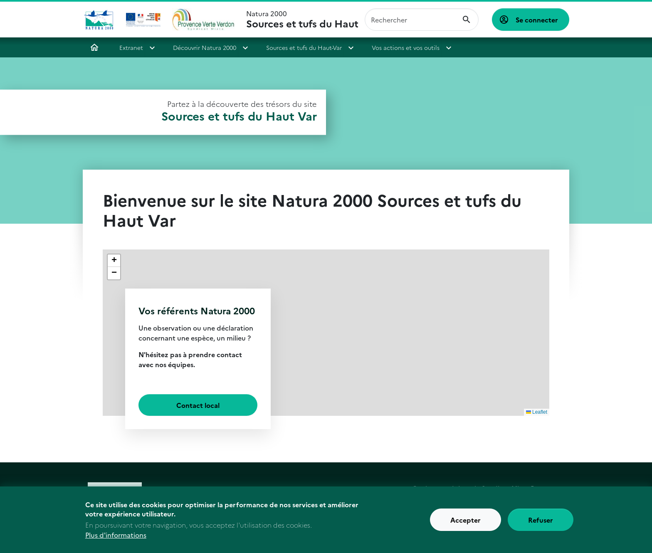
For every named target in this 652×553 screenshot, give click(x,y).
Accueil (94, 47)
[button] (114, 260)
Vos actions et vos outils (406, 47)
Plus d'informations (115, 539)
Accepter (465, 524)
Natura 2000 (302, 20)
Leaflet (536, 412)
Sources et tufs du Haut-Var (304, 47)
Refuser (540, 524)
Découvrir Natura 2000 (204, 47)
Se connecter (537, 19)
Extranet (131, 47)
